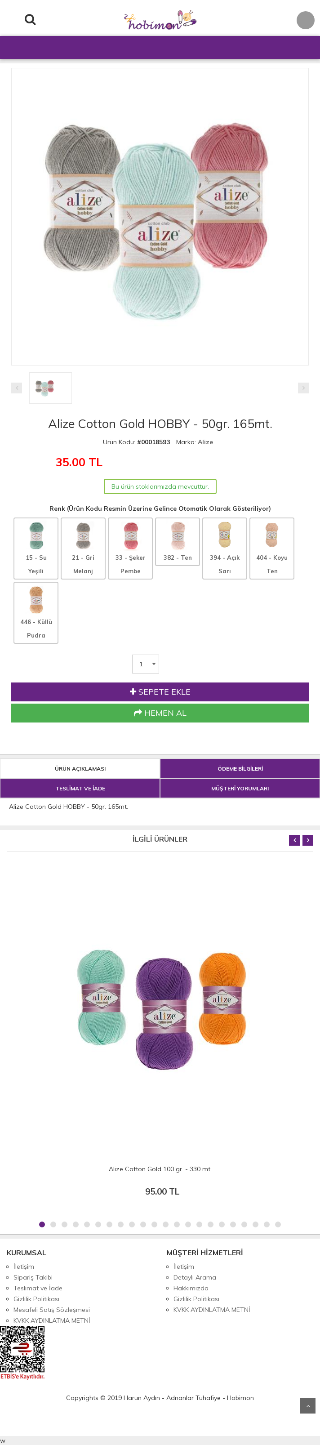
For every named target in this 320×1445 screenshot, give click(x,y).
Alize (205, 442)
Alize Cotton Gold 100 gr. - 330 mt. (160, 1169)
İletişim (23, 1266)
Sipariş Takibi (33, 1277)
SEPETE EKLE (160, 691)
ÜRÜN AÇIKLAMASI (80, 768)
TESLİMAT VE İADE (80, 788)
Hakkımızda (191, 1288)
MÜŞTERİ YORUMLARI (240, 788)
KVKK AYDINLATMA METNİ (51, 1320)
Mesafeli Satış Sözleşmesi (51, 1310)
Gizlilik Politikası (36, 1299)
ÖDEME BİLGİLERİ (240, 768)
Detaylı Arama (194, 1277)
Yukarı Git (308, 1406)
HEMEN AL (160, 713)
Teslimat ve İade (37, 1288)
